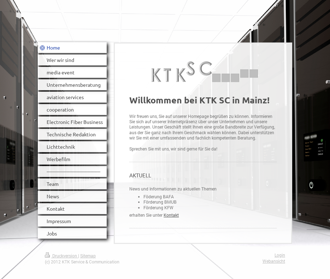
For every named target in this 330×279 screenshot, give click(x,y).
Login (280, 255)
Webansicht (274, 261)
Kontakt (171, 215)
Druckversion (61, 255)
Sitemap (88, 255)
